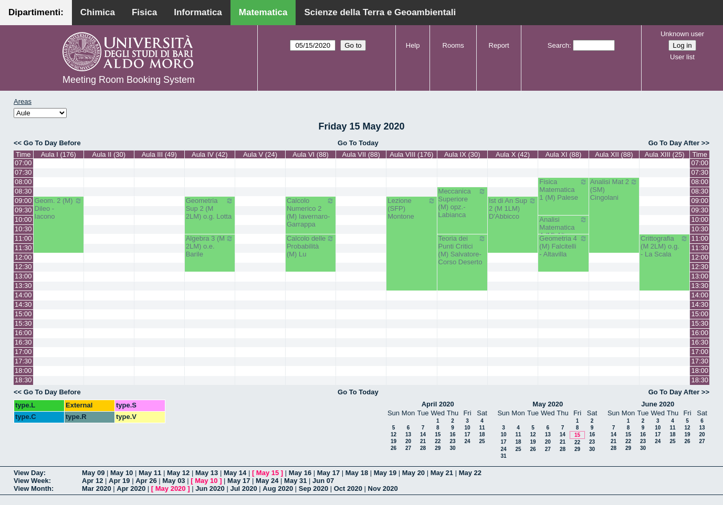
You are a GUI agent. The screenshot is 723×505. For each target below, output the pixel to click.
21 (423, 441)
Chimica (97, 12)
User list (682, 57)
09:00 (23, 201)
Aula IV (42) (210, 154)
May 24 (267, 481)
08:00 (23, 182)
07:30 (23, 172)
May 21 (442, 473)
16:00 (23, 333)
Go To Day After (674, 143)
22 (438, 441)
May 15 (267, 473)
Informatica (198, 12)
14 (423, 434)
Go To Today (358, 143)
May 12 (178, 473)
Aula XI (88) (564, 154)
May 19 (385, 473)
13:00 (23, 276)
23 (452, 441)
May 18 (356, 473)
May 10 (121, 473)
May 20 (413, 473)
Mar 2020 (96, 488)
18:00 (23, 370)
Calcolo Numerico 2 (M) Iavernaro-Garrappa (310, 212)
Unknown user (682, 34)
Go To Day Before (52, 143)
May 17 (328, 473)
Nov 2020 (383, 488)
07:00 (23, 163)
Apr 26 (145, 481)
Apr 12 (92, 481)
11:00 (23, 238)
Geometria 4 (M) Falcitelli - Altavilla (563, 246)
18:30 (23, 380)
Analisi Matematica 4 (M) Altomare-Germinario (563, 231)
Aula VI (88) (310, 154)
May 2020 (547, 404)
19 (393, 441)
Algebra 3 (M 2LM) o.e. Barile (210, 246)
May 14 (235, 473)
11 (482, 428)
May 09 (93, 473)
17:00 (23, 352)
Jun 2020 (210, 488)
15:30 (23, 323)
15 (438, 434)
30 (452, 448)
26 (393, 448)
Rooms (453, 45)
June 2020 (657, 404)
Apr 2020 (131, 488)
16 (452, 434)
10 (467, 428)
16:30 (23, 342)
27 (408, 448)
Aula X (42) (513, 154)
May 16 (300, 473)
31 (503, 456)
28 (423, 448)
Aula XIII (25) (665, 154)
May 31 (295, 481)
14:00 (23, 295)
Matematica (263, 12)
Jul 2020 (243, 488)
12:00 (23, 257)
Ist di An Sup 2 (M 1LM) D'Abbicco (513, 208)
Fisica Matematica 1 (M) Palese (563, 189)
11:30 (23, 248)
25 (482, 441)
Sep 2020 (313, 488)
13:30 (23, 285)
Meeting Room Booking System (128, 79)
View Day (29, 473)
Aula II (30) (109, 154)
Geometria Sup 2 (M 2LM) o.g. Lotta (210, 208)
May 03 (173, 481)
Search (558, 45)
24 (467, 441)
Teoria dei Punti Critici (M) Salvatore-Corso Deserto (462, 250)
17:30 (23, 361)
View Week (31, 481)
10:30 (23, 229)
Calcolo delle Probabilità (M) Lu (310, 246)
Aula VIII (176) (411, 154)
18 (482, 434)
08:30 (23, 191)
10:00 (23, 219)
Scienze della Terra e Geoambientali (380, 12)
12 (393, 434)
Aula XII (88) (614, 154)
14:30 (23, 304)
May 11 (150, 473)
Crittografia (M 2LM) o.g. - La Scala (664, 246)
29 (438, 448)
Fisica (144, 12)
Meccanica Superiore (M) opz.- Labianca (462, 203)
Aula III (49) (159, 154)
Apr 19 (119, 481)
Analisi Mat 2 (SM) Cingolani (614, 189)
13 (408, 434)
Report (499, 45)
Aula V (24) (260, 154)
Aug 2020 (278, 488)
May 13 (206, 473)
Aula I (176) (58, 154)
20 (408, 441)
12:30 (23, 267)
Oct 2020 (348, 488)
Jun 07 (323, 481)
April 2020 (438, 404)
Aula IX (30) (462, 154)
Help (413, 45)
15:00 (23, 314)
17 (467, 434)
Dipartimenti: (36, 12)
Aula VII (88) (361, 154)
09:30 (23, 210)
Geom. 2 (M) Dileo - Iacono (58, 208)
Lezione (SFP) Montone (411, 208)
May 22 (470, 473)
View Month (32, 488)
